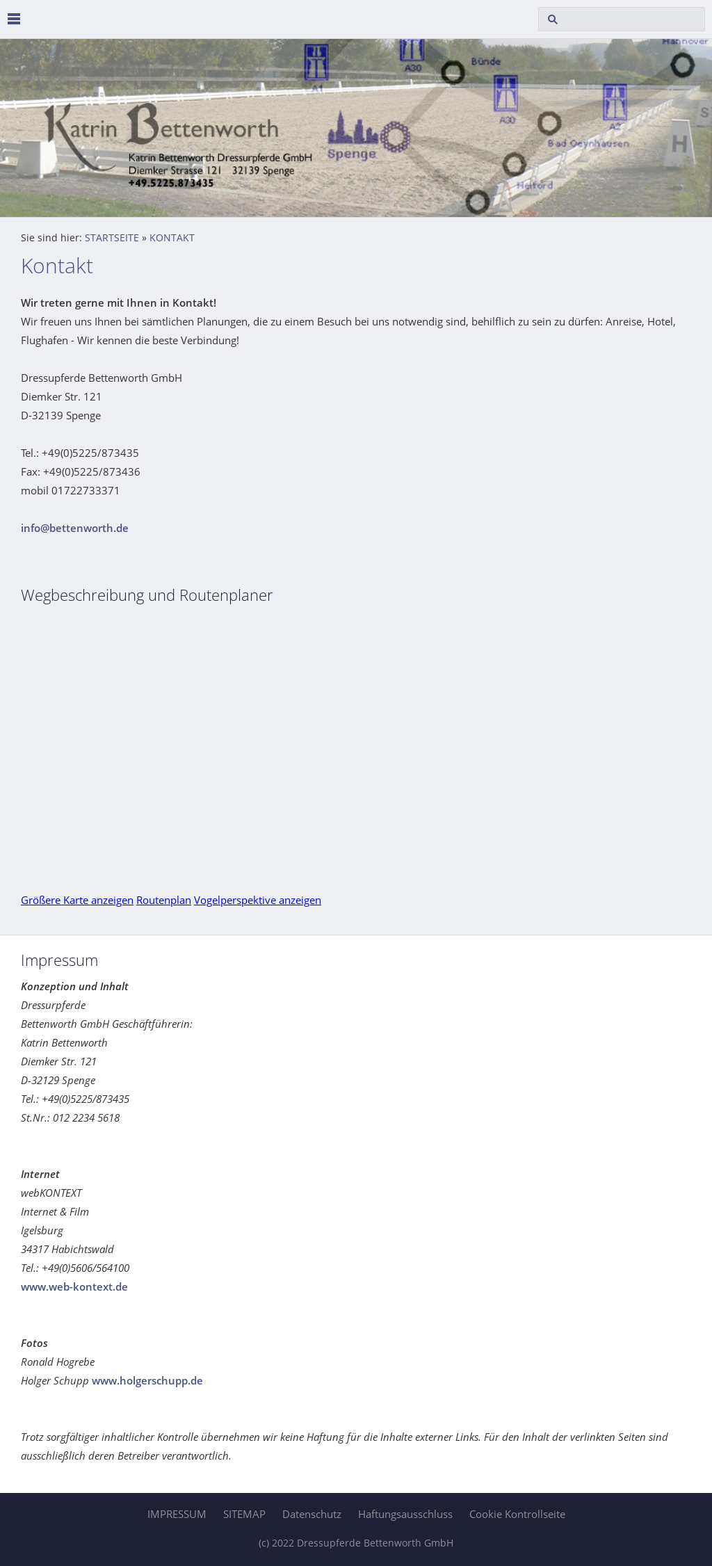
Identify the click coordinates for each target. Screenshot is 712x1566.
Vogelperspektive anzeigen (257, 900)
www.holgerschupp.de (147, 1380)
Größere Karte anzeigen (77, 900)
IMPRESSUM (177, 1514)
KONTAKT (172, 238)
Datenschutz (311, 1514)
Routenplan (163, 900)
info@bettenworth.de (75, 528)
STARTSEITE (112, 238)
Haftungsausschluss (405, 1514)
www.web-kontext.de (74, 1286)
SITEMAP (244, 1514)
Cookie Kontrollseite (517, 1514)
